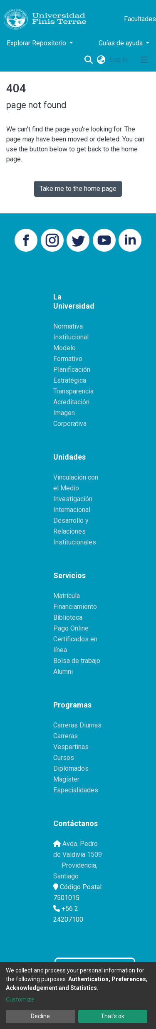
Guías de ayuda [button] (121, 43)
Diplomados (71, 768)
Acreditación (71, 402)
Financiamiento (75, 607)
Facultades (140, 19)
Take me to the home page (78, 189)
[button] (101, 60)
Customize (20, 999)
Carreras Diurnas (77, 725)
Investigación (72, 499)
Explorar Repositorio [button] (37, 43)
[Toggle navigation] (144, 60)
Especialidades (75, 790)
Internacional (71, 510)
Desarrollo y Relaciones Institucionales (74, 531)
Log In (119, 60)
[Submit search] (88, 59)
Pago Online (71, 628)
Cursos (63, 758)
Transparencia (73, 391)
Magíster (66, 779)
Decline (40, 1016)
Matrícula (66, 596)
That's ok (112, 1016)
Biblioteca (67, 617)
